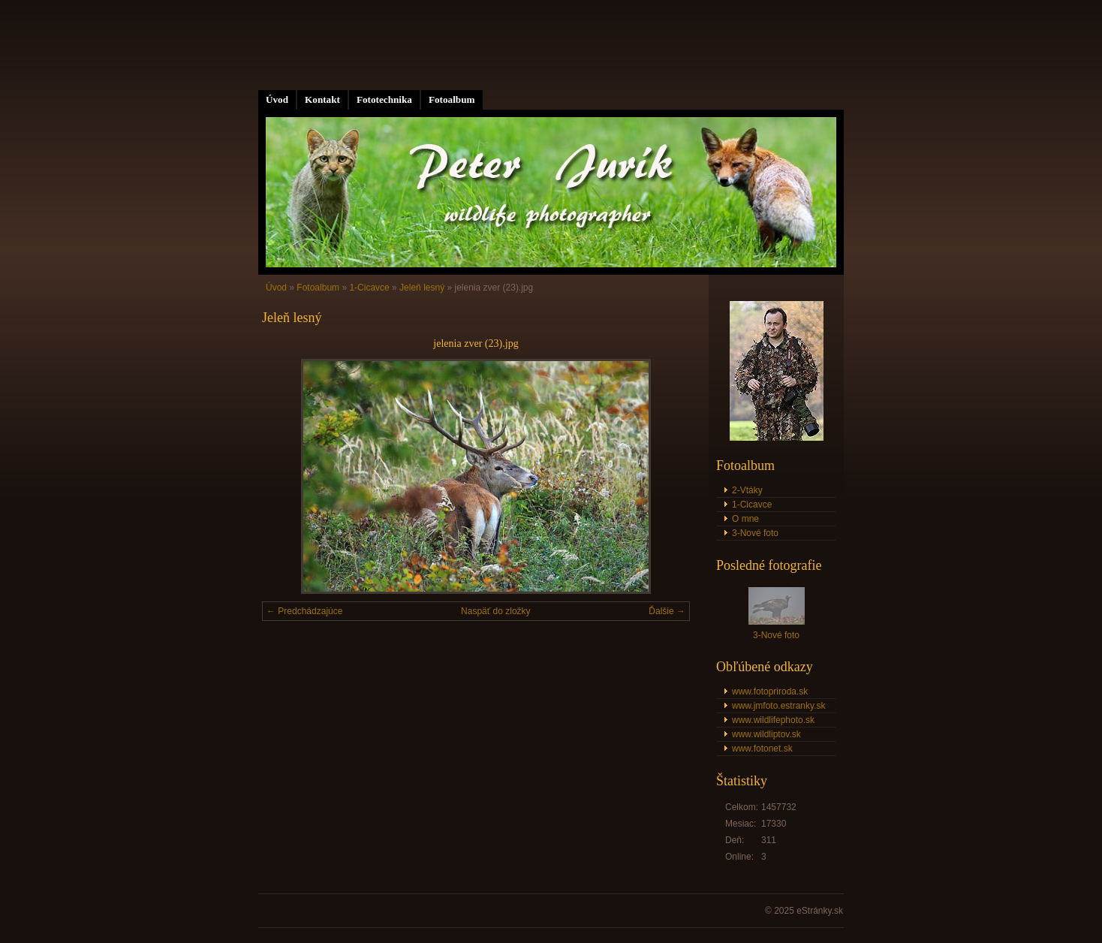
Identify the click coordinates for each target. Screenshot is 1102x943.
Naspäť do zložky (496, 611)
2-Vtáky (747, 490)
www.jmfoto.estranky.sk (778, 705)
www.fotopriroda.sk (770, 691)
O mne (745, 519)
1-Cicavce (369, 287)
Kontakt (322, 99)
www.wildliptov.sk (766, 734)
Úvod (277, 99)
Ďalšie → (667, 611)
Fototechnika (384, 99)
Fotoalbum (452, 99)
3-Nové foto (755, 533)
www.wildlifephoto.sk (773, 720)
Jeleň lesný (421, 287)
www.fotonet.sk (762, 748)
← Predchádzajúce (304, 611)
